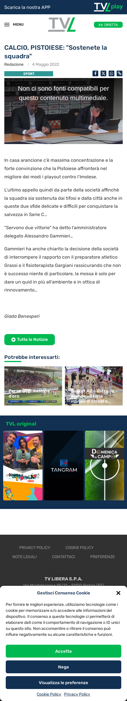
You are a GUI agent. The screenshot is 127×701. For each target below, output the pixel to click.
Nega (63, 667)
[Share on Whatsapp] (111, 73)
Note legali (24, 556)
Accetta (63, 651)
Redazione (14, 64)
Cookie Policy (49, 694)
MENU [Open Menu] (15, 24)
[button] (118, 593)
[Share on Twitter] (103, 73)
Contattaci (63, 556)
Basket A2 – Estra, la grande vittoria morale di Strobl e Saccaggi (92, 396)
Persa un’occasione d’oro (29, 393)
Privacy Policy (77, 694)
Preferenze (102, 556)
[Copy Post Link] (119, 73)
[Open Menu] (6, 24)
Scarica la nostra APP (27, 7)
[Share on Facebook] (95, 73)
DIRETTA (111, 25)
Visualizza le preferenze (63, 682)
